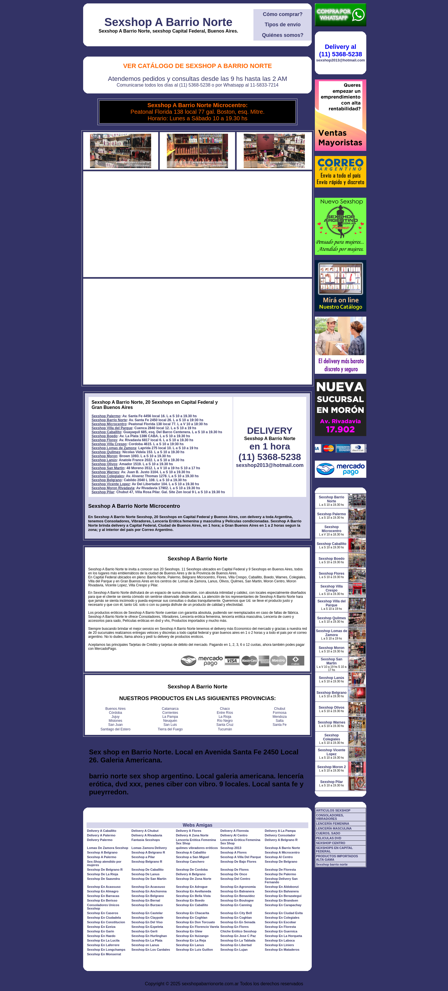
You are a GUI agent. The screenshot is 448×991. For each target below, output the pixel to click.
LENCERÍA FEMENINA (332, 823)
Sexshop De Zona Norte (193, 878)
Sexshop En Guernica (281, 931)
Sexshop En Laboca (280, 940)
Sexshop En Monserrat (104, 954)
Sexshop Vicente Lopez (110, 484)
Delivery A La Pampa (280, 830)
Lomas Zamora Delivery (149, 848)
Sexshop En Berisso (102, 900)
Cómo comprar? (283, 14)
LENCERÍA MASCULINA (334, 828)
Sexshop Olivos (104, 464)
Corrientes (170, 713)
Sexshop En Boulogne (237, 900)
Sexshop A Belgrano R (148, 852)
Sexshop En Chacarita (192, 913)
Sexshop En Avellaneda (193, 891)
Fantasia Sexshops (145, 840)
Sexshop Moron (104, 456)
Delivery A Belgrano (191, 874)
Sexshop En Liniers (279, 945)
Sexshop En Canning (236, 905)
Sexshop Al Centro (279, 857)
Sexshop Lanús (104, 460)
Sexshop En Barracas (103, 896)
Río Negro (225, 721)
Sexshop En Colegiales (282, 917)
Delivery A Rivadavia (146, 835)
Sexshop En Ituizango (192, 936)
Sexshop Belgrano (106, 480)
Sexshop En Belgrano (147, 896)
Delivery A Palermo (101, 835)
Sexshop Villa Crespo (109, 444)
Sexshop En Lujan (233, 949)
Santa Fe (280, 725)
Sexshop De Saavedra (103, 878)
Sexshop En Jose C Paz (238, 936)
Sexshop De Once (233, 874)
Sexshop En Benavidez (237, 896)
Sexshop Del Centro (235, 878)
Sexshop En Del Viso (147, 922)
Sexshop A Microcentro (282, 852)
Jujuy (115, 717)
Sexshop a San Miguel (192, 857)
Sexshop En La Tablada (237, 940)
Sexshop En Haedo (101, 936)
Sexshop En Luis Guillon (194, 949)
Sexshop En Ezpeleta (147, 926)
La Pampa (170, 717)
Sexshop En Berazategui (283, 896)
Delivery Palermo (99, 840)
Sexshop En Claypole (147, 917)
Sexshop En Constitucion (106, 922)
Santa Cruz (224, 725)
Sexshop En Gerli (144, 931)
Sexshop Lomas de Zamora (113, 448)
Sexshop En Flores (234, 926)
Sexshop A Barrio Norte (168, 22)
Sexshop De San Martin (148, 878)
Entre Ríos (225, 713)
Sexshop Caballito (106, 432)
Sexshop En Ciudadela (104, 917)
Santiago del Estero (116, 729)
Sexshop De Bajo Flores (238, 861)
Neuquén (170, 721)
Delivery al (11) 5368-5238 (340, 50)
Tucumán (225, 729)
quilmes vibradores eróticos (197, 848)
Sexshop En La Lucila (103, 940)
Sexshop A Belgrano (102, 852)
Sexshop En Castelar (147, 913)
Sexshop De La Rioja (102, 874)
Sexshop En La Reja (191, 940)
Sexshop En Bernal (145, 900)
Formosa (279, 713)
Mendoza (280, 717)
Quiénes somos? (282, 35)
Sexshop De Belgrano (281, 861)
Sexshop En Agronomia (238, 886)
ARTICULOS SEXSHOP (333, 810)
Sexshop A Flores (233, 852)
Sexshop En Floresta (280, 926)
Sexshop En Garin (100, 931)
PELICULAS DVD (328, 838)
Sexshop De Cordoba (192, 869)
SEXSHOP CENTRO (330, 843)
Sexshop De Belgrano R (105, 869)
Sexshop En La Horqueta (283, 936)
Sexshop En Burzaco (147, 905)
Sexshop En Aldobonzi (282, 886)
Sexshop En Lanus (190, 945)
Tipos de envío (283, 24)
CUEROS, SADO (328, 833)
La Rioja (225, 717)
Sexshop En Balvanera (237, 891)
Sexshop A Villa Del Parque (240, 857)
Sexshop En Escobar (280, 922)
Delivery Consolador (280, 835)
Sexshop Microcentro (108, 424)
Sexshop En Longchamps (106, 949)
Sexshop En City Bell (236, 913)
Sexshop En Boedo (190, 900)
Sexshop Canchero (190, 861)
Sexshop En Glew (189, 931)
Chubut (279, 709)
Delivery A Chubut (145, 830)
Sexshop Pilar (102, 492)
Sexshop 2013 (230, 848)
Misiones (115, 721)
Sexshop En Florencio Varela (197, 926)
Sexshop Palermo (105, 416)
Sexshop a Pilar (143, 857)
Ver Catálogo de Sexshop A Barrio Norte (197, 65)
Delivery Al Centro (233, 835)
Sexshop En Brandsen (281, 900)
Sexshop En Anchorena (149, 891)
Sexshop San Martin (107, 468)
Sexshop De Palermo (280, 874)
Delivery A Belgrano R (281, 840)
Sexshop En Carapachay (283, 905)
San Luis (170, 725)
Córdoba (115, 713)
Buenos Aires (115, 709)
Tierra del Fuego (170, 729)
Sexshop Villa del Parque (111, 428)
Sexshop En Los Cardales (150, 949)
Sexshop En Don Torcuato (195, 922)
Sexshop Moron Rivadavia (112, 488)
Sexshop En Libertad (235, 945)
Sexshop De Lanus (145, 874)
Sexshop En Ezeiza (101, 926)
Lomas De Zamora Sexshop (107, 848)
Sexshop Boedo (104, 436)
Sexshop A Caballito (191, 852)
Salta (279, 721)
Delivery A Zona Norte (192, 835)
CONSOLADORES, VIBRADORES (330, 817)
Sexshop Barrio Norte (109, 420)
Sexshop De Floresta (280, 869)
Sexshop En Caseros (102, 913)
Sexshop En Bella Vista (193, 896)
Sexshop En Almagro (102, 891)
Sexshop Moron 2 (331, 767)
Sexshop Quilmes (105, 452)
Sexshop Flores (104, 440)
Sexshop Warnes (105, 472)
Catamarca (170, 709)
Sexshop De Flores (234, 869)
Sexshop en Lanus (145, 945)
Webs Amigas (197, 825)
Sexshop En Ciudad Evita (284, 913)
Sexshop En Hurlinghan (149, 936)
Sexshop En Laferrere (103, 945)
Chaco (225, 709)
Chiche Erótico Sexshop (238, 931)
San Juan (115, 725)
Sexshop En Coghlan (191, 917)
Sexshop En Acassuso (104, 886)
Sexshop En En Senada (237, 922)
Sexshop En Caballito (192, 905)
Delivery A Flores (188, 830)
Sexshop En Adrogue (192, 886)
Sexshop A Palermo (101, 857)
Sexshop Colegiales (107, 476)
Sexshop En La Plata (146, 940)
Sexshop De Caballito (147, 869)
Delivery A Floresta (234, 830)
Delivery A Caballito (101, 830)
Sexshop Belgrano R (146, 861)
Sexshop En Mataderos (282, 949)
